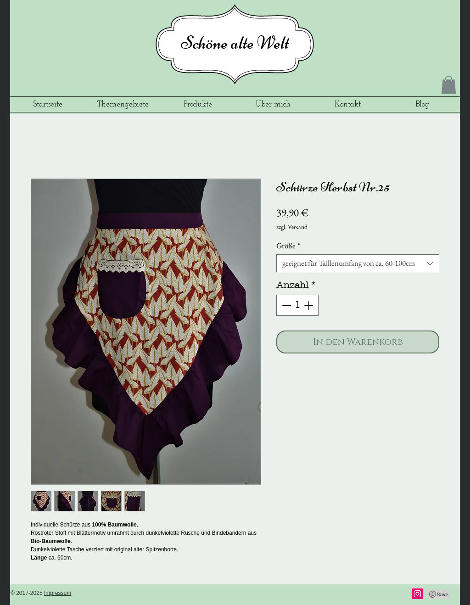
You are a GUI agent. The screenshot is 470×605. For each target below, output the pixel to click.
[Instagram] (417, 593)
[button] (448, 85)
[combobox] (357, 263)
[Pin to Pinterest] (439, 594)
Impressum (57, 593)
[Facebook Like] (382, 594)
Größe (288, 246)
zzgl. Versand (292, 227)
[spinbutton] (297, 305)
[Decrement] (285, 305)
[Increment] (309, 305)
